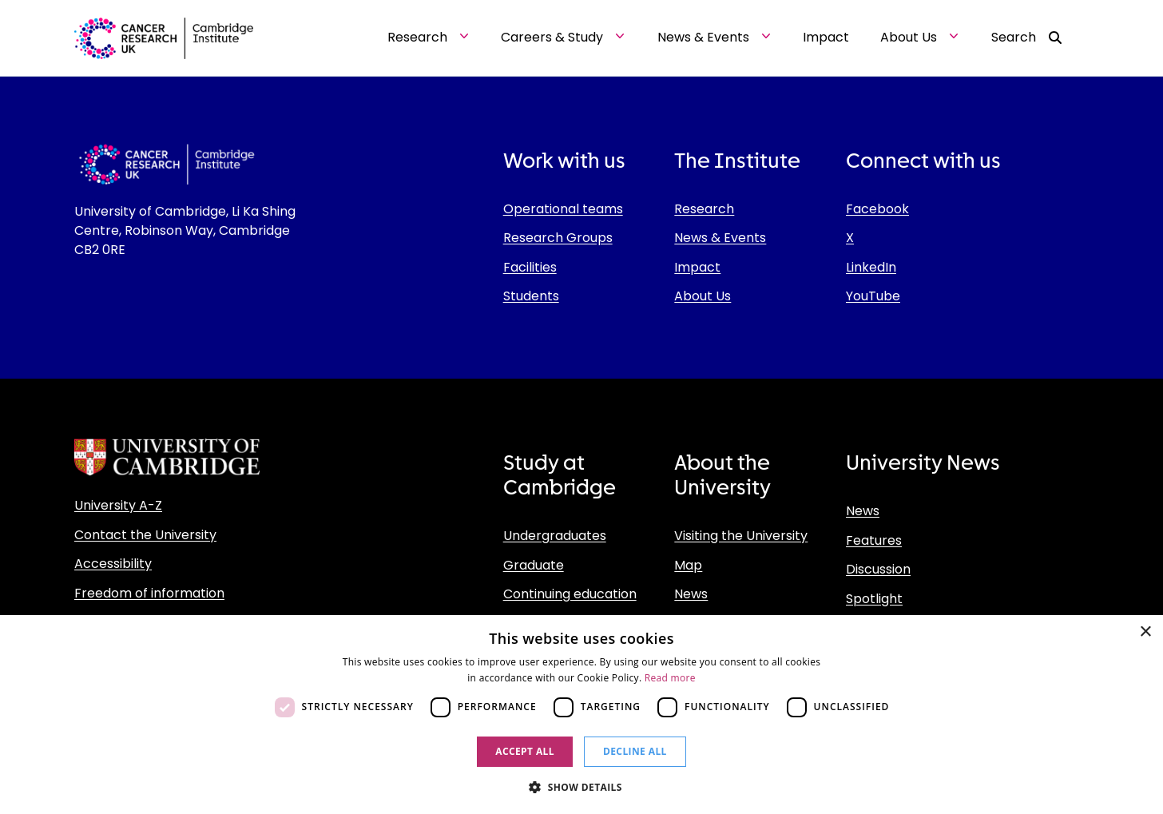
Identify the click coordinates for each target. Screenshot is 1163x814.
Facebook (877, 209)
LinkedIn (871, 267)
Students (531, 296)
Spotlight (874, 599)
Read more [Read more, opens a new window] (670, 678)
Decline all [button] (635, 751)
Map (688, 565)
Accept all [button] (524, 751)
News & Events (720, 237)
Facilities (530, 267)
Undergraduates (554, 535)
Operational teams (563, 209)
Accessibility (113, 563)
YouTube (873, 296)
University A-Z (118, 505)
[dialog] (581, 714)
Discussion (878, 569)
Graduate (533, 565)
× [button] (1145, 632)
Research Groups (558, 237)
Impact (697, 267)
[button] (581, 787)
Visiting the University (741, 535)
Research (704, 209)
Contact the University (145, 535)
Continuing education (570, 594)
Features (874, 540)
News (691, 594)
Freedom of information (149, 593)
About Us (702, 296)
